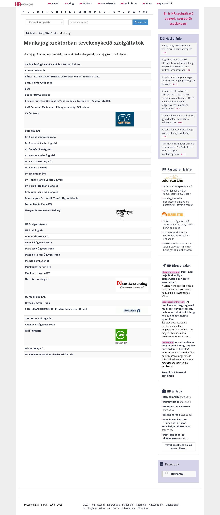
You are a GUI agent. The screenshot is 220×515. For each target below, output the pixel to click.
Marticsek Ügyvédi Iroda (39, 248)
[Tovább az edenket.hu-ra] (178, 178)
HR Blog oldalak (179, 265)
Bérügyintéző (177, 401)
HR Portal (177, 474)
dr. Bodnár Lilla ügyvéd (38, 149)
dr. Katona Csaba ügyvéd (40, 155)
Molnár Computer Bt (37, 260)
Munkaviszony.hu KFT (38, 273)
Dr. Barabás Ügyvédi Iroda (40, 137)
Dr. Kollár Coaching (36, 167)
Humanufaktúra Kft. (37, 236)
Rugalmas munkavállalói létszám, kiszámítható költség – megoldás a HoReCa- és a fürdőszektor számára (178, 64)
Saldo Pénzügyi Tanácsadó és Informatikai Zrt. (53, 64)
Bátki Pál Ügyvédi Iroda (39, 82)
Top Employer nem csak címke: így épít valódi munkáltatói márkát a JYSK (178, 119)
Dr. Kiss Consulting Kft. (38, 161)
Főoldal (30, 33)
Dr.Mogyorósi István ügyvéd (41, 192)
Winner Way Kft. (34, 348)
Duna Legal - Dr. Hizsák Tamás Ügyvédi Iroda (51, 198)
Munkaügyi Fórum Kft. (38, 266)
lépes (147, 3)
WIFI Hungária (33, 330)
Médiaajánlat (172, 504)
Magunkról (127, 504)
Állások (85, 3)
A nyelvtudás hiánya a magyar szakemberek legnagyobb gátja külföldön (178, 80)
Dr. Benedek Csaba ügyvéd (41, 143)
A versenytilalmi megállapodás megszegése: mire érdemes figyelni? (178, 345)
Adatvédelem (156, 504)
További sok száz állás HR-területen (178, 446)
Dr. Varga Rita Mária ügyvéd (41, 185)
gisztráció (164, 3)
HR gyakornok (177, 414)
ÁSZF (86, 504)
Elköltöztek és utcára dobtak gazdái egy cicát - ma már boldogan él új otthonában (178, 246)
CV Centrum (32, 113)
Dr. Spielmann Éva (35, 173)
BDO (27, 88)
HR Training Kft (34, 230)
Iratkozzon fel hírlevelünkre (135, 508)
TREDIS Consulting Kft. (38, 318)
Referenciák (113, 504)
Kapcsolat (141, 504)
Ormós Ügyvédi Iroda (37, 302)
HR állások (174, 391)
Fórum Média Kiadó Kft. (39, 204)
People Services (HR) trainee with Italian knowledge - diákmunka (176, 424)
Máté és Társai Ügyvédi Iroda (42, 254)
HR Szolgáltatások (36, 224)
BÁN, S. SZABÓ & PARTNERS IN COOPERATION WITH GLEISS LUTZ (62, 76)
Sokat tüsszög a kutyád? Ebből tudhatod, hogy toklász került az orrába (178, 224)
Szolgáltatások (47, 33)
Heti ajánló (173, 38)
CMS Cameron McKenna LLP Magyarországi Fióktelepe (57, 107)
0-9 (145, 11)
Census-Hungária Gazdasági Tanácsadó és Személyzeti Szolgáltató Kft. (68, 101)
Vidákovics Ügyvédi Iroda (40, 324)
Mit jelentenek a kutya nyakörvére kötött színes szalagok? (176, 235)
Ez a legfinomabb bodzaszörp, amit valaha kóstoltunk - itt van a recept (177, 201)
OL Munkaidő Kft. (35, 296)
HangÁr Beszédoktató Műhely (43, 210)
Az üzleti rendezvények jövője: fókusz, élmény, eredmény (177, 133)
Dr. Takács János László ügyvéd (44, 179)
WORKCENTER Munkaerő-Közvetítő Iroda (49, 354)
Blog (69, 3)
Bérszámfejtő (177, 396)
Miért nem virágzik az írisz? (177, 186)
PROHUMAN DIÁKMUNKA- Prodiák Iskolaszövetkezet (56, 309)
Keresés (140, 22)
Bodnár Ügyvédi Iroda (37, 94)
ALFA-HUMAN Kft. (35, 70)
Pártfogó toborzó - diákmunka (175, 436)
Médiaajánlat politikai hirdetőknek (101, 508)
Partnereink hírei (179, 169)
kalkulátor (129, 3)
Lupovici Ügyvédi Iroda (38, 242)
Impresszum (98, 504)
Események (106, 3)
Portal (53, 3)
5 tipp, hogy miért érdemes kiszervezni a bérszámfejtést (176, 49)
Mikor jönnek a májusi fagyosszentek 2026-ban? (176, 192)
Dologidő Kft (32, 130)
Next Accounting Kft (37, 279)
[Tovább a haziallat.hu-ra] (178, 214)
